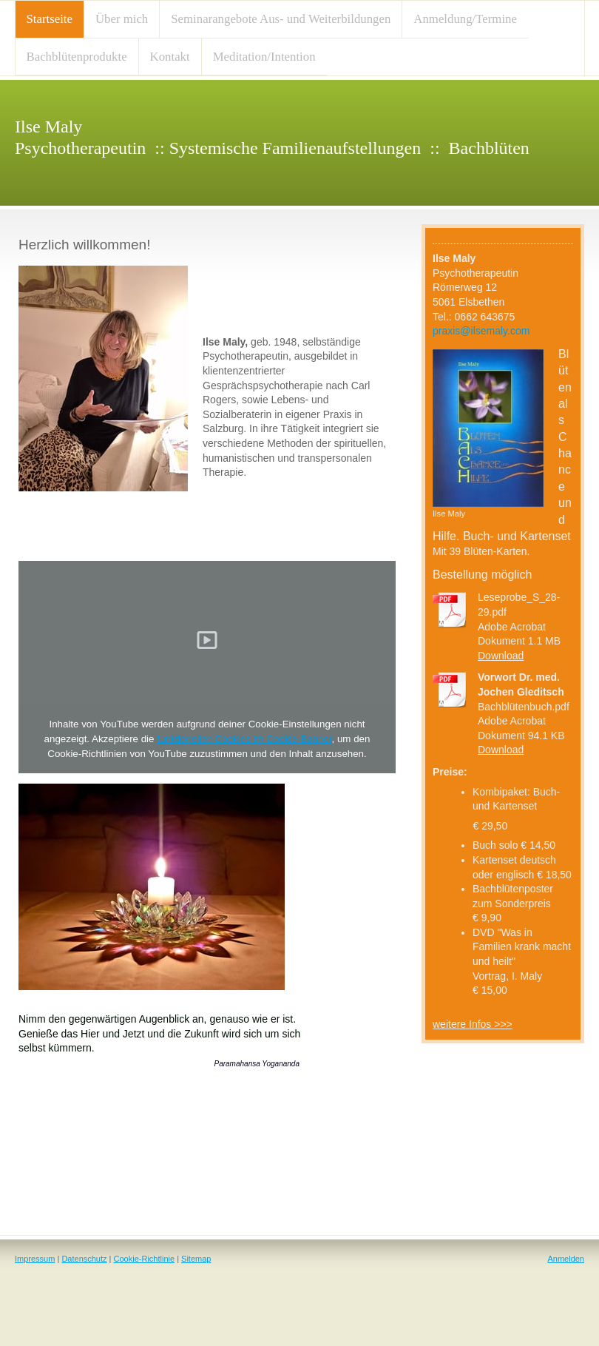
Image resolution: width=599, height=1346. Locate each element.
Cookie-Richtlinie (144, 1258)
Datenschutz (83, 1258)
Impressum (35, 1258)
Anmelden (565, 1258)
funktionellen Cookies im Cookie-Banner (244, 738)
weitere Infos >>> (472, 1024)
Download (501, 656)
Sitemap (196, 1258)
